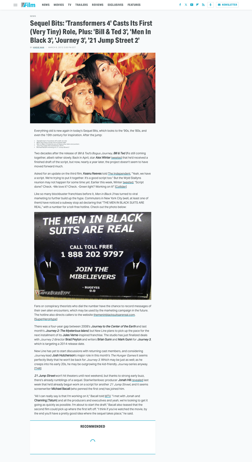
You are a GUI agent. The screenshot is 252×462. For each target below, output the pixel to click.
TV (69, 5)
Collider (121, 186)
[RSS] (203, 5)
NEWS (46, 5)
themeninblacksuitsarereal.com (114, 315)
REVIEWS (98, 5)
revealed (137, 380)
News (33, 16)
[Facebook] (180, 5)
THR (38, 368)
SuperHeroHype (46, 319)
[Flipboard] (197, 5)
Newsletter (227, 4)
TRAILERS (81, 5)
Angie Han (38, 47)
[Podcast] (210, 5)
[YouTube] (192, 5)
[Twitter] (186, 5)
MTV (108, 396)
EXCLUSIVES (115, 5)
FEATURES (134, 5)
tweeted (116, 157)
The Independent (119, 173)
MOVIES (59, 5)
